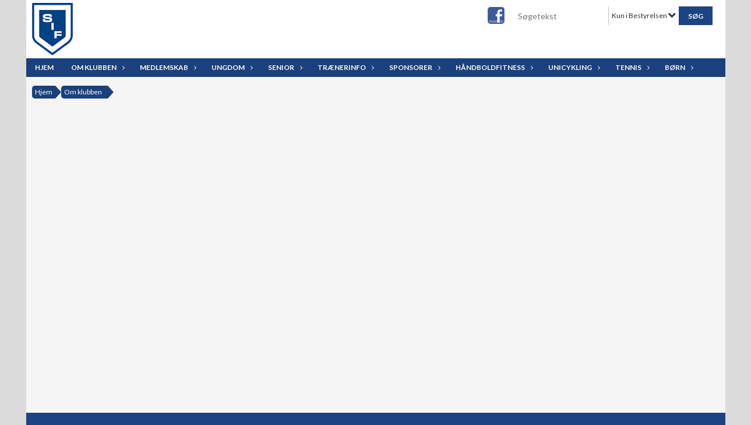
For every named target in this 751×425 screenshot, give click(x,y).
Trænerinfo (345, 67)
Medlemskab (167, 67)
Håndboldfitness (493, 67)
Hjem (44, 67)
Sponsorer (413, 67)
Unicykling (573, 67)
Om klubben (96, 67)
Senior (284, 67)
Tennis (631, 67)
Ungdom (231, 67)
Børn (678, 67)
